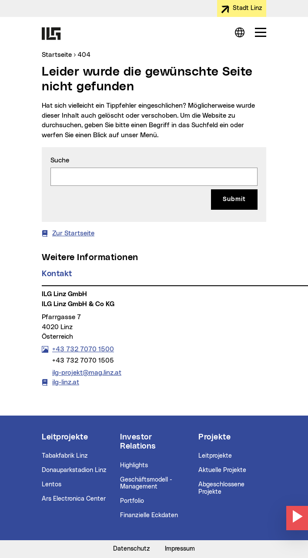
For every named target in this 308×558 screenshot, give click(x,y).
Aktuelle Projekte (222, 470)
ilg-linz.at (65, 382)
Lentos (51, 485)
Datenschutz (131, 549)
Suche (59, 160)
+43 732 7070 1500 (83, 349)
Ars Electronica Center (74, 499)
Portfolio (132, 501)
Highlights (134, 465)
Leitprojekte (215, 456)
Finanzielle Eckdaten (149, 515)
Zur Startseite (73, 233)
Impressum (180, 549)
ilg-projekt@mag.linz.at (86, 372)
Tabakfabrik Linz (65, 456)
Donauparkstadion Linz (74, 470)
